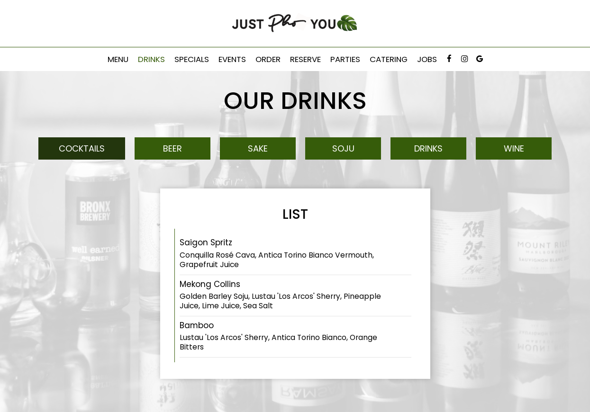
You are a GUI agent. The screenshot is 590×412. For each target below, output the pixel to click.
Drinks (151, 59)
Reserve (305, 59)
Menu (118, 59)
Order (268, 59)
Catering (389, 59)
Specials (191, 59)
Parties (345, 59)
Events (232, 59)
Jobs (427, 59)
